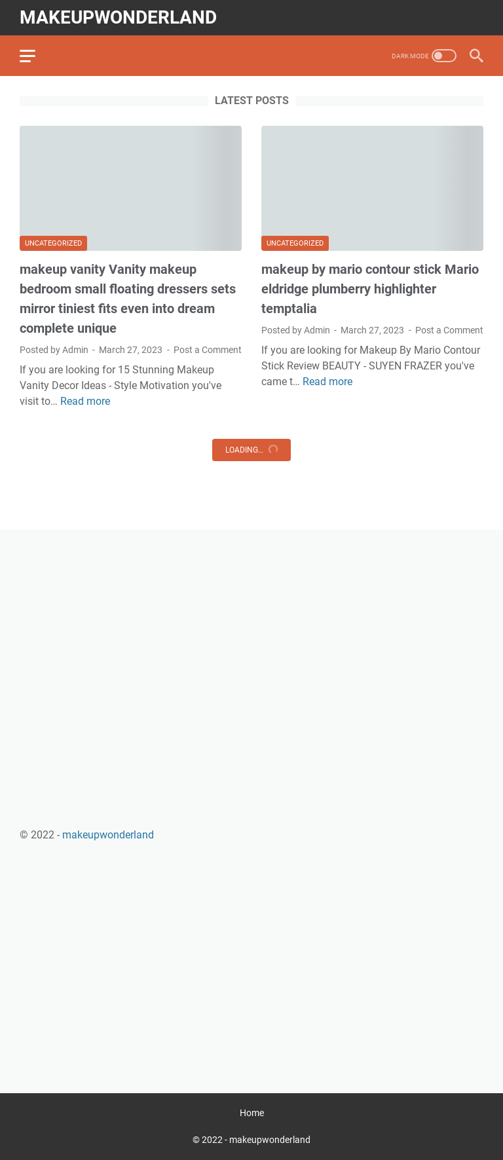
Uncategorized (53, 243)
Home (252, 1113)
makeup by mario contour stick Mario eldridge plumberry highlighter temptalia (370, 288)
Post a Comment (208, 350)
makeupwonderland (118, 17)
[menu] (35, 55)
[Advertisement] (251, 641)
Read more (85, 401)
